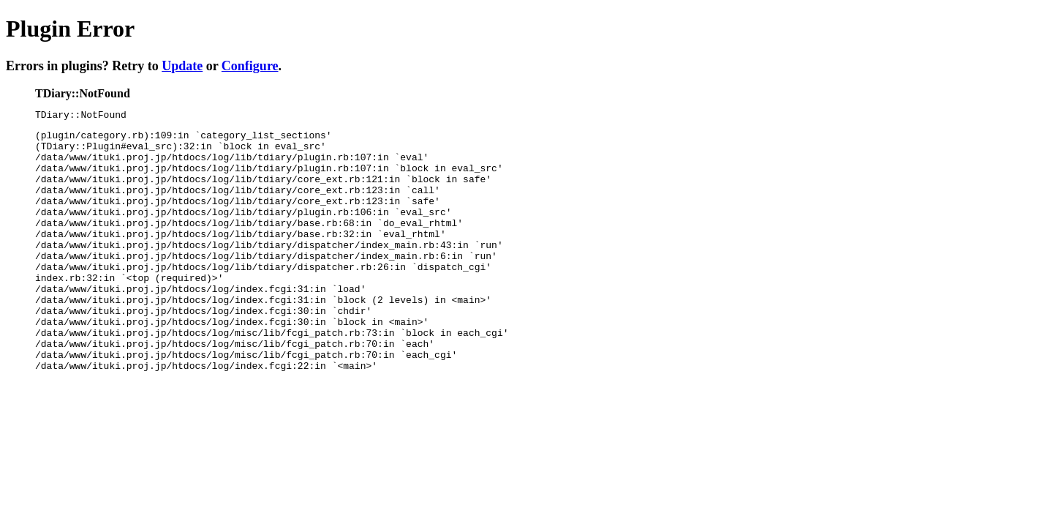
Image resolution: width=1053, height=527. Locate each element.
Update (182, 66)
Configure (250, 66)
